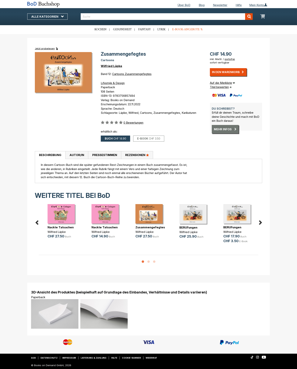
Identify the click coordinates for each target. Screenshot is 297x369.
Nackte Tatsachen (61, 227)
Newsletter (220, 5)
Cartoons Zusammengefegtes (132, 74)
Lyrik (161, 29)
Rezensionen (137, 155)
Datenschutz (49, 358)
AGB (33, 358)
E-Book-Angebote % (187, 29)
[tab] (50, 155)
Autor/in (77, 155)
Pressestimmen (104, 155)
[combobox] (167, 16)
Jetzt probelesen (45, 48)
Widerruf (151, 358)
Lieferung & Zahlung (93, 358)
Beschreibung (50, 155)
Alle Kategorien (47, 16)
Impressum (69, 358)
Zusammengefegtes (150, 227)
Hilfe (239, 5)
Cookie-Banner (131, 358)
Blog (202, 5)
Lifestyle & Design (113, 83)
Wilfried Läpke (111, 66)
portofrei (230, 59)
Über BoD (183, 5)
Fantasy (144, 29)
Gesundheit (122, 29)
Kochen (100, 29)
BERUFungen (188, 227)
